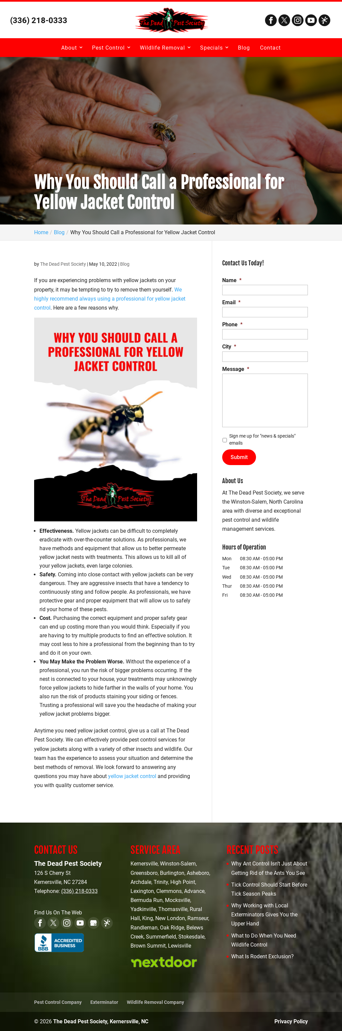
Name (232, 280)
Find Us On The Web (58, 912)
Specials (211, 48)
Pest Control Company (58, 1002)
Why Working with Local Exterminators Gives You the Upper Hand (264, 914)
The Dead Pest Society (63, 264)
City (229, 346)
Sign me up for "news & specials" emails (262, 439)
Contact (270, 48)
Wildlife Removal (162, 48)
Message (235, 369)
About (69, 48)
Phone (232, 324)
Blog (244, 48)
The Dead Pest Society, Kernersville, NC (100, 1021)
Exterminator (104, 1002)
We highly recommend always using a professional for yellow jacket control (109, 298)
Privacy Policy (291, 1021)
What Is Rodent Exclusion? (262, 956)
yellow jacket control (132, 776)
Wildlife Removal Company (155, 1002)
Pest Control (108, 48)
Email (231, 302)
